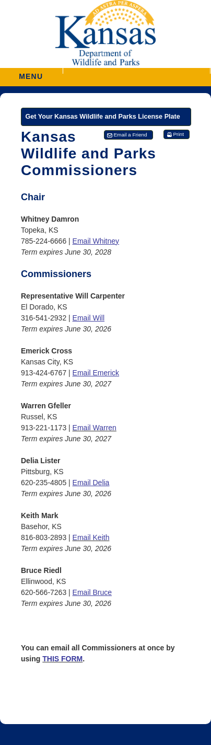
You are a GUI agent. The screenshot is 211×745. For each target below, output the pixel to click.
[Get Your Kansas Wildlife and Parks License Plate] (106, 117)
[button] (136, 71)
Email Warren (94, 427)
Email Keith (91, 537)
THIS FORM (62, 659)
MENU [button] (31, 73)
